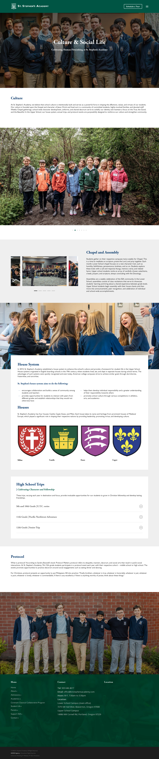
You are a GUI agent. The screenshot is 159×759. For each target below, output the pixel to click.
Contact (15, 717)
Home (13, 687)
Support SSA (16, 713)
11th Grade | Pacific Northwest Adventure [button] (79, 517)
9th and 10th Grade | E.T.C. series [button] (79, 506)
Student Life (16, 706)
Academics (16, 698)
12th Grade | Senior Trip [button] (79, 527)
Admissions (16, 694)
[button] (147, 6)
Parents (14, 709)
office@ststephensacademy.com (79, 691)
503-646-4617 (68, 688)
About (14, 690)
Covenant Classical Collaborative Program (28, 702)
